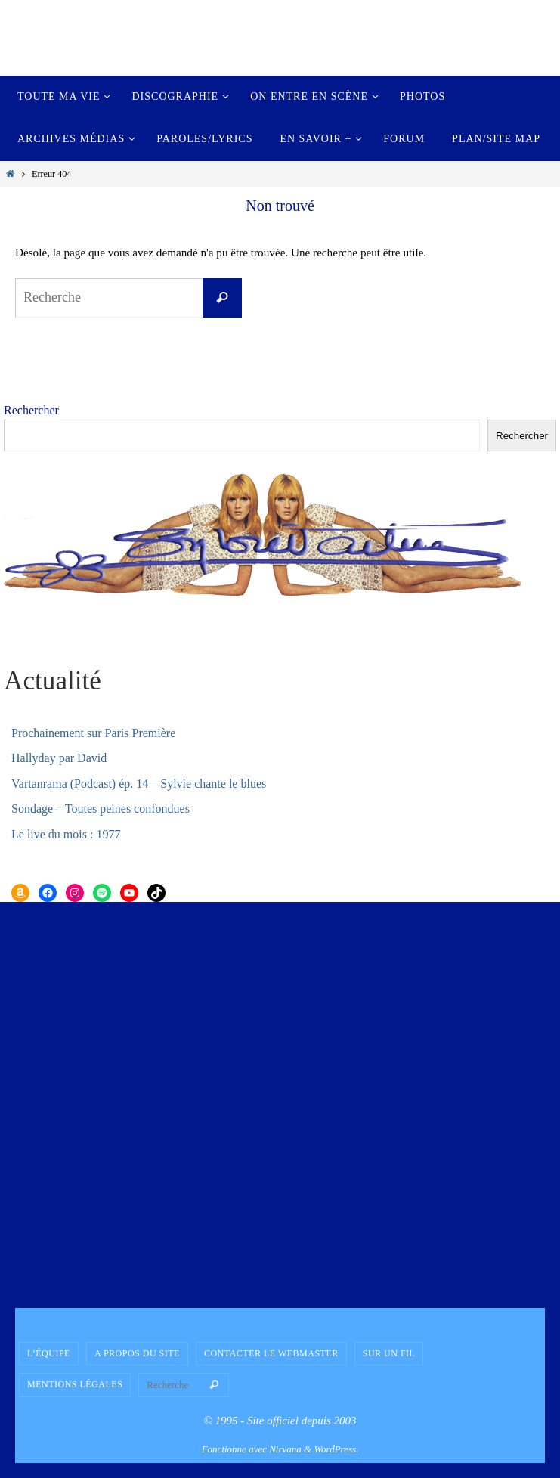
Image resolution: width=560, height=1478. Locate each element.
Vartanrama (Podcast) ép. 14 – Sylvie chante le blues (138, 783)
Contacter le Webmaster (271, 1353)
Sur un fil (389, 1353)
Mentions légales (74, 1384)
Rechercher (31, 410)
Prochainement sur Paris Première (93, 733)
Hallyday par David (59, 757)
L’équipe (48, 1353)
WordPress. (336, 1449)
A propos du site (137, 1353)
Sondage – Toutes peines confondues (100, 808)
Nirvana (285, 1449)
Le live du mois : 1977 (65, 834)
